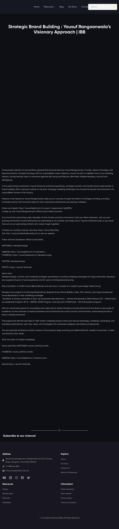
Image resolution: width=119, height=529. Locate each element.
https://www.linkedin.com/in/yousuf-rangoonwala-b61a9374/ (45, 208)
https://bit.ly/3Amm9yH (48, 230)
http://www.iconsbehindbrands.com (22, 233)
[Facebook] (22, 478)
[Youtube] (4, 478)
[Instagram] (16, 478)
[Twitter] (28, 478)
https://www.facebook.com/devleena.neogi (32, 255)
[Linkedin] (10, 478)
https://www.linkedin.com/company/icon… (29, 358)
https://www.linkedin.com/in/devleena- (27, 252)
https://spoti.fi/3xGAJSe (21, 267)
